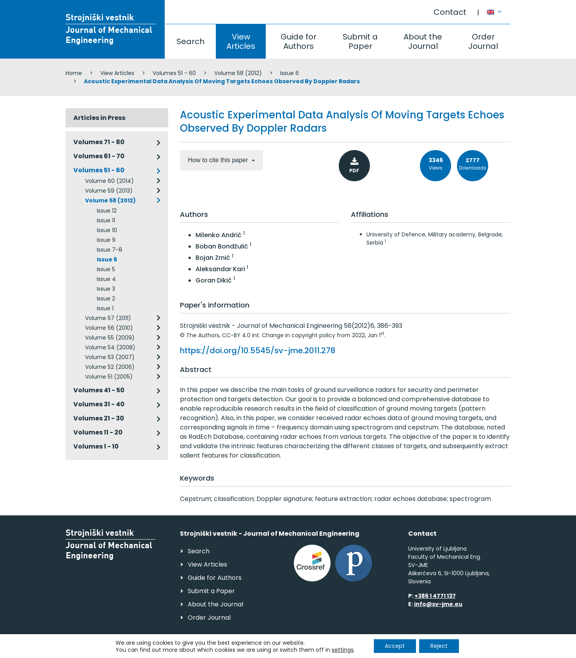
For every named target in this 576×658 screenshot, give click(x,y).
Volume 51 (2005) (109, 377)
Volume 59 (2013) (109, 191)
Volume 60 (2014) (109, 181)
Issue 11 (106, 220)
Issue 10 (107, 230)
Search (190, 41)
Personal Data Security (172, 648)
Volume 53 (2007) (110, 357)
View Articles (240, 41)
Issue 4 (106, 279)
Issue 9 (106, 240)
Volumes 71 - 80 (98, 142)
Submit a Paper (360, 41)
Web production (465, 649)
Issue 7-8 (109, 250)
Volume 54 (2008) (110, 347)
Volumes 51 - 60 (174, 73)
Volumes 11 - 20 (98, 432)
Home (74, 73)
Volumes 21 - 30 (98, 418)
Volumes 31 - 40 (98, 404)
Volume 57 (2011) (108, 318)
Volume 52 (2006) (110, 367)
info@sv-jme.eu (438, 604)
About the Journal (423, 41)
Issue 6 (289, 73)
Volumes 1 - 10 (96, 446)
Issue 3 (106, 289)
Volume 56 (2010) (109, 328)
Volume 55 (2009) (110, 338)
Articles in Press (99, 117)
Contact (450, 12)
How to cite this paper (219, 160)
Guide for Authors (298, 41)
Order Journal (483, 41)
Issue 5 (106, 269)
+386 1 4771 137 (435, 596)
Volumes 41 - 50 (98, 390)
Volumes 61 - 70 (98, 156)
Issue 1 (105, 308)
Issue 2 (106, 298)
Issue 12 (107, 211)
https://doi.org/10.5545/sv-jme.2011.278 (258, 350)
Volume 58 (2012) (238, 73)
